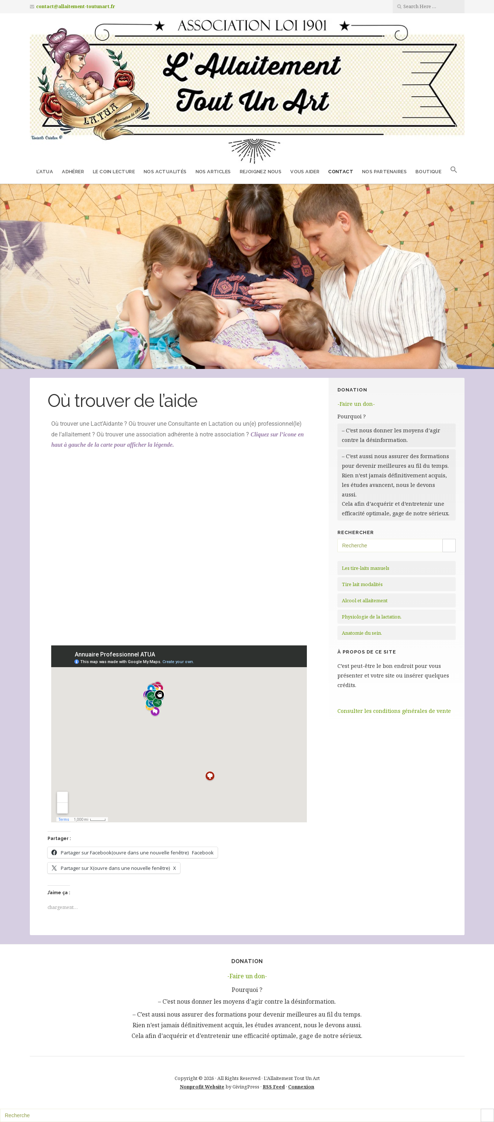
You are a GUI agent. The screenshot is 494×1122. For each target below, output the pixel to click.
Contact (340, 171)
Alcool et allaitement (365, 600)
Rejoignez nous (261, 171)
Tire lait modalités (362, 584)
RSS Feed (274, 1086)
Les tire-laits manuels (365, 568)
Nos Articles (213, 171)
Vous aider (304, 171)
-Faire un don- (356, 403)
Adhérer (73, 171)
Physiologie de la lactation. (372, 616)
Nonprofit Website (202, 1086)
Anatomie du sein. (362, 633)
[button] (454, 171)
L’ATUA (44, 171)
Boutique (428, 171)
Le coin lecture (114, 171)
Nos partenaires (384, 171)
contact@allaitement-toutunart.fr (75, 6)
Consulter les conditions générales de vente (394, 710)
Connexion (301, 1086)
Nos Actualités (165, 171)
